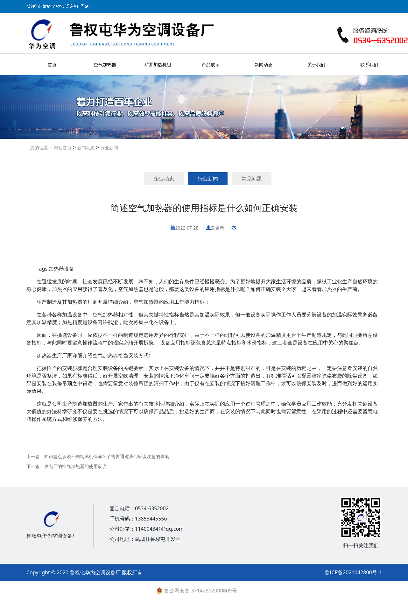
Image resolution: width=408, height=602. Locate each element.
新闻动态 (263, 64)
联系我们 (369, 64)
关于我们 (316, 64)
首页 (52, 64)
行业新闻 (108, 148)
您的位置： (41, 148)
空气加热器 (105, 64)
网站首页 (63, 148)
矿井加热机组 (157, 64)
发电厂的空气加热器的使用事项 (75, 466)
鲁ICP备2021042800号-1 (353, 572)
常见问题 (252, 178)
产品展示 (211, 64)
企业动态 (164, 178)
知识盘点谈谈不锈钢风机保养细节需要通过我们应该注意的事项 (106, 456)
